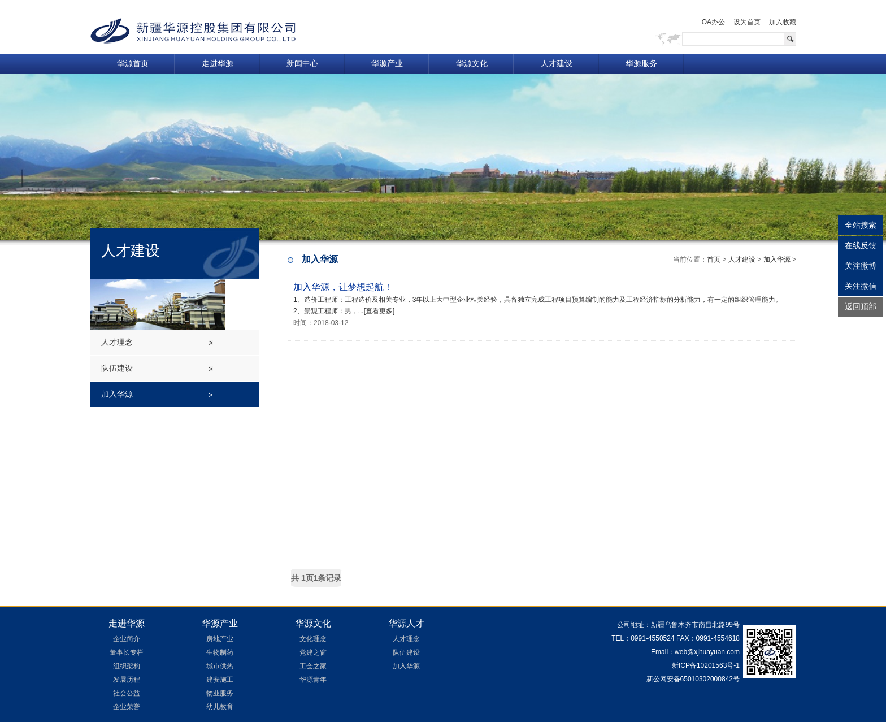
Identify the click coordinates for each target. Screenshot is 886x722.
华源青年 (313, 680)
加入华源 (117, 394)
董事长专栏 (127, 652)
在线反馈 (860, 245)
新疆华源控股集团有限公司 (193, 31)
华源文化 (472, 63)
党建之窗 (313, 652)
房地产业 (219, 639)
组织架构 (126, 666)
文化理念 (313, 639)
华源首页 (133, 63)
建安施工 (219, 680)
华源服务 (641, 63)
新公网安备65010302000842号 (692, 679)
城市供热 (219, 666)
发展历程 (126, 680)
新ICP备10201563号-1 (706, 665)
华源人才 (406, 623)
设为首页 (747, 22)
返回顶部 (860, 306)
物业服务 (219, 693)
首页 (713, 259)
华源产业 (387, 63)
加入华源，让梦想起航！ (343, 287)
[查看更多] (379, 311)
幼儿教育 (219, 707)
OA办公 (713, 22)
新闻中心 (302, 63)
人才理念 (117, 342)
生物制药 (219, 652)
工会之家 (313, 666)
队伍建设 (117, 368)
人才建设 (556, 63)
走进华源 (217, 63)
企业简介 (126, 639)
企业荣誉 (126, 707)
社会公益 (126, 693)
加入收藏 (782, 22)
